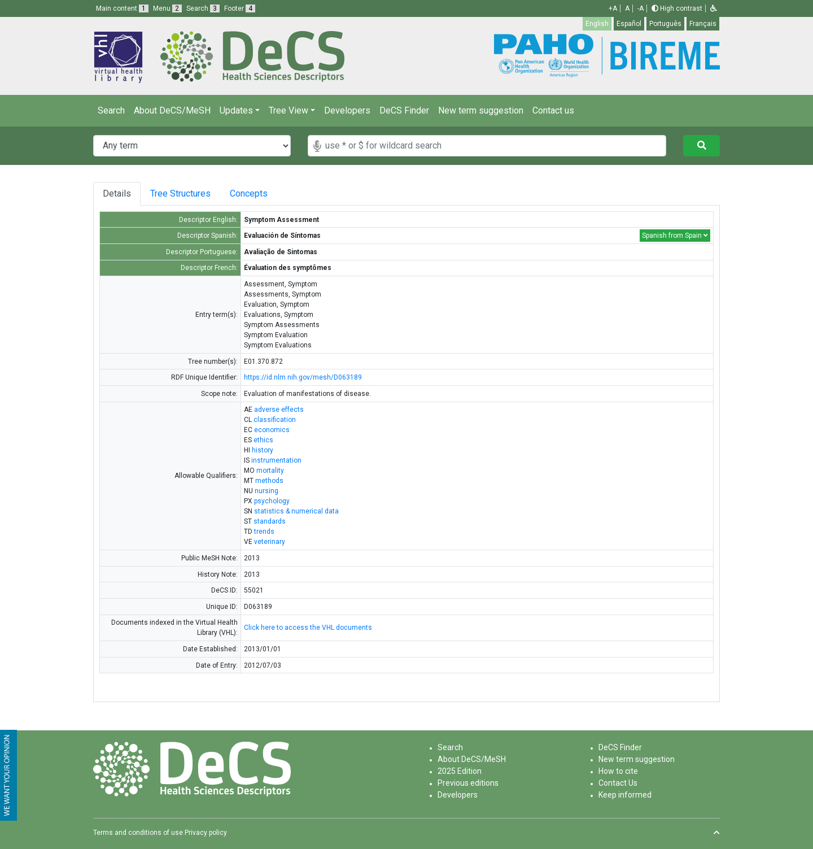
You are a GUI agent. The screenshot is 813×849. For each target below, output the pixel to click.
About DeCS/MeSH (172, 110)
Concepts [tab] (260, 193)
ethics (263, 440)
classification (274, 420)
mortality (270, 470)
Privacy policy (206, 833)
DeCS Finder (404, 110)
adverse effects (279, 409)
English (597, 24)
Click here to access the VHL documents (308, 628)
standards (269, 521)
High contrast (677, 8)
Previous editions (468, 782)
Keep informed (625, 794)
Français (702, 24)
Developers (347, 110)
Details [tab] (117, 193)
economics (272, 430)
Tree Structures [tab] (182, 193)
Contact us (553, 110)
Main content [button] (122, 8)
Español (629, 24)
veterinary (269, 542)
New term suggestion (480, 110)
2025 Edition (460, 771)
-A (640, 8)
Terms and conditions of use (138, 833)
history (262, 450)
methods (269, 481)
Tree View (288, 110)
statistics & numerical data (296, 511)
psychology (272, 501)
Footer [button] (239, 8)
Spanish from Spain (675, 236)
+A (613, 8)
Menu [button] (167, 8)
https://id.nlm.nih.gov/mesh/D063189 (303, 377)
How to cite (618, 771)
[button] (713, 8)
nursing (266, 491)
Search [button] (203, 8)
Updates (236, 110)
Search (111, 110)
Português (665, 24)
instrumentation (276, 460)
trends (264, 531)
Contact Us (617, 782)
